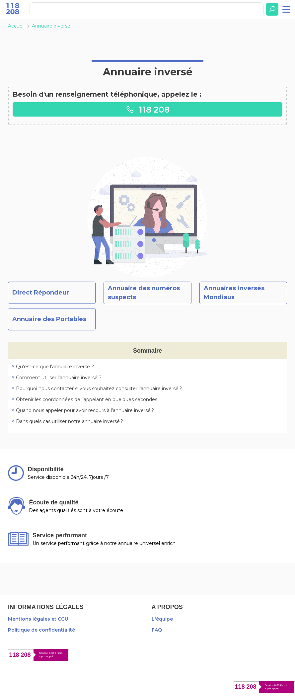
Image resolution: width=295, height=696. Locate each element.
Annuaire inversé (51, 26)
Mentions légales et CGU (38, 619)
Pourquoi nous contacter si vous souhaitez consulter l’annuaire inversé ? (99, 389)
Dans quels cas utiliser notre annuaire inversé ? (69, 421)
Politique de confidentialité (41, 630)
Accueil (16, 26)
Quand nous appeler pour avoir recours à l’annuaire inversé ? (85, 410)
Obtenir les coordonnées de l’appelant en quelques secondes (86, 399)
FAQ (157, 630)
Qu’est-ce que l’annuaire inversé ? (55, 367)
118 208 (148, 109)
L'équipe (162, 619)
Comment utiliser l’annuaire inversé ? (59, 378)
